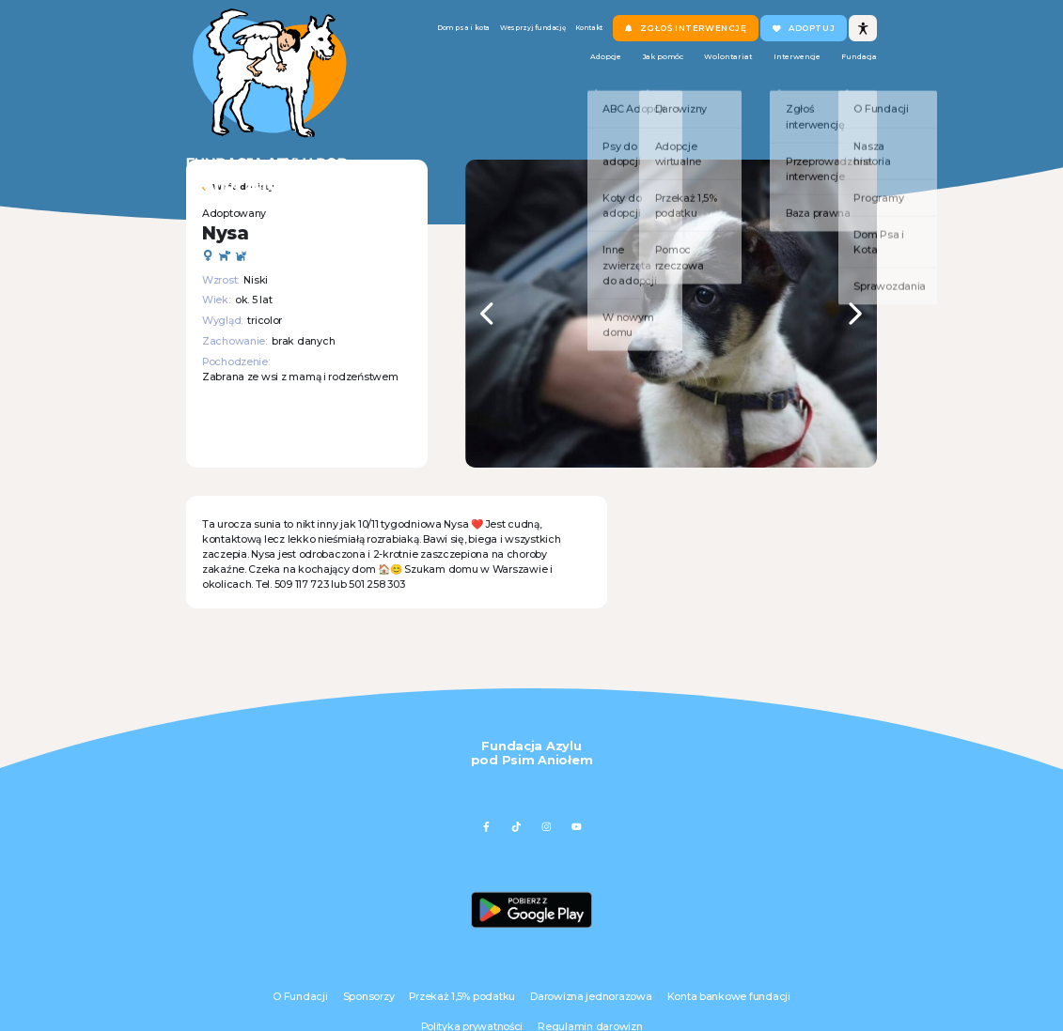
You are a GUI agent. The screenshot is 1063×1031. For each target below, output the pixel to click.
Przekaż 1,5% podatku (462, 997)
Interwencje (763, 71)
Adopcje (492, 71)
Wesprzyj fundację (529, 35)
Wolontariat (668, 71)
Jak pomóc (576, 71)
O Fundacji (300, 997)
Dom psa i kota (430, 35)
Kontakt (610, 35)
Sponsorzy (369, 997)
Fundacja (852, 71)
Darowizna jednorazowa (590, 997)
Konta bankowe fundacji (728, 997)
